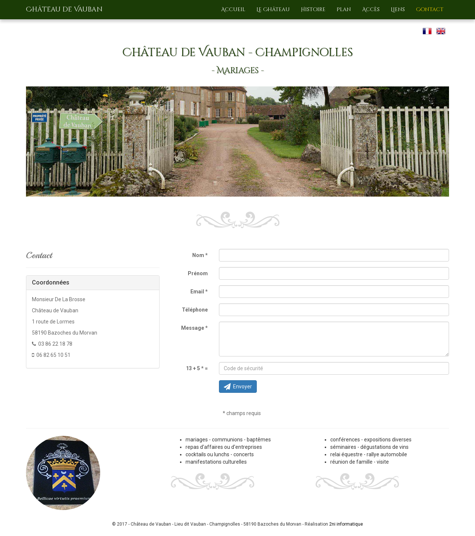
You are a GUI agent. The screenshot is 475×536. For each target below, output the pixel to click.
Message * (194, 328)
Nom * (200, 255)
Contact (429, 9)
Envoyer (238, 386)
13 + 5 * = (197, 368)
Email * (199, 292)
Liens (398, 9)
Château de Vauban (64, 9)
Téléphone (195, 310)
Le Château (273, 9)
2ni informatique (346, 524)
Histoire (313, 9)
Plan (344, 9)
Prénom (198, 273)
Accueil (233, 9)
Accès (371, 9)
